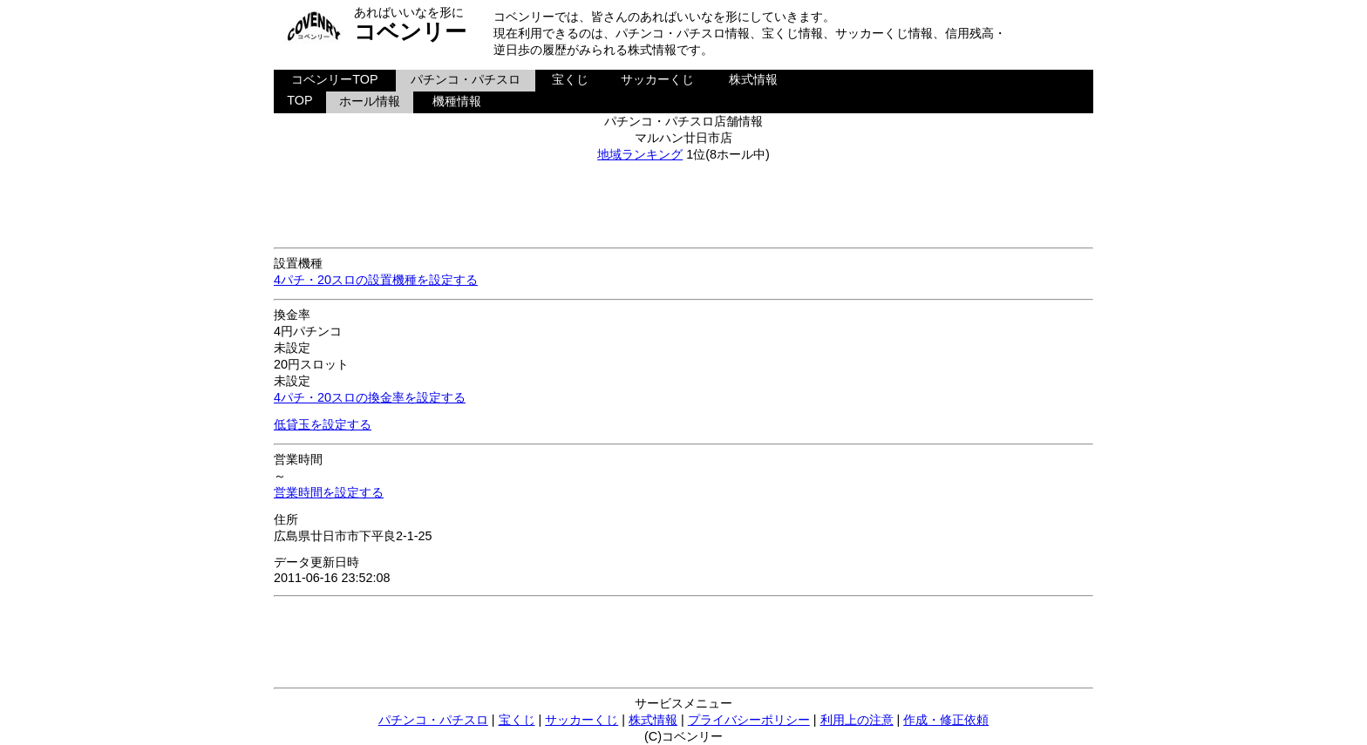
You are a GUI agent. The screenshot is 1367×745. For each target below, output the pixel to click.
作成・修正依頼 (946, 720)
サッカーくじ (657, 79)
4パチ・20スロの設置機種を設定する (376, 280)
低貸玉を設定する (322, 424)
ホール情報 (369, 101)
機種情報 (456, 101)
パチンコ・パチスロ (465, 79)
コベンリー (410, 31)
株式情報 (753, 79)
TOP (299, 100)
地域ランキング (640, 154)
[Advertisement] (683, 202)
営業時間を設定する (329, 492)
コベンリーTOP (334, 79)
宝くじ (570, 79)
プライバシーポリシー (749, 720)
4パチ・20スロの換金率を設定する (370, 397)
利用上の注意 (857, 720)
